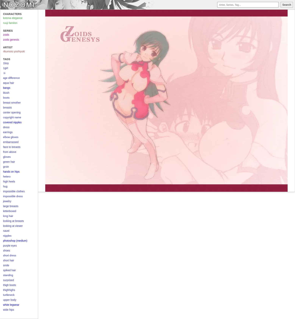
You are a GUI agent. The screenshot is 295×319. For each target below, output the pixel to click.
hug (5, 186)
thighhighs (9, 290)
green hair (9, 161)
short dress (9, 255)
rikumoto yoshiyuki (14, 51)
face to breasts (11, 146)
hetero (7, 176)
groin (6, 166)
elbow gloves (10, 137)
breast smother (12, 102)
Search (286, 4)
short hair (8, 260)
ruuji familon (10, 22)
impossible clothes (14, 191)
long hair (8, 216)
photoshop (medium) (15, 240)
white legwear (11, 304)
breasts (7, 107)
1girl (5, 68)
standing (8, 275)
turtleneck (9, 294)
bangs (6, 87)
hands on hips (11, 171)
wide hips (8, 309)
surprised (8, 280)
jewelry (7, 201)
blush (6, 92)
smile (6, 265)
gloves (7, 156)
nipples (7, 235)
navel (6, 230)
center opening (12, 112)
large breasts (10, 206)
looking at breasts (13, 220)
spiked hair (9, 270)
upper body (9, 299)
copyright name (12, 117)
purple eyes (10, 245)
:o (4, 73)
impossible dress (13, 196)
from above (9, 151)
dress (6, 127)
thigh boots (9, 285)
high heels (9, 181)
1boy (6, 63)
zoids (6, 34)
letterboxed (9, 211)
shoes (6, 250)
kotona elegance (13, 18)
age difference (11, 77)
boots (6, 97)
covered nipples (12, 122)
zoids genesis (11, 39)
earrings (8, 132)
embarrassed (11, 142)
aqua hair (8, 82)
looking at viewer (13, 225)
